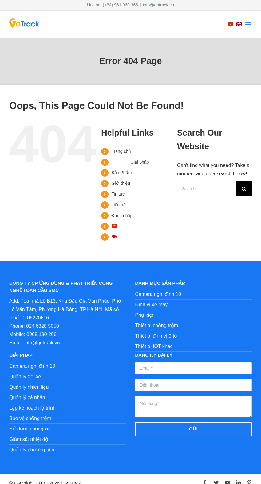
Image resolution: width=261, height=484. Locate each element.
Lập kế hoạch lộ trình (32, 408)
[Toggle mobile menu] (248, 24)
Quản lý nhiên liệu (29, 387)
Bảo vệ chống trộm (30, 418)
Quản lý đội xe (25, 376)
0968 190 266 (41, 334)
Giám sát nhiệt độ (28, 439)
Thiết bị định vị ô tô (156, 336)
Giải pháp (139, 162)
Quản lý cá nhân (27, 397)
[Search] (244, 188)
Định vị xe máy (151, 304)
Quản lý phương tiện (31, 449)
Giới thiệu (121, 183)
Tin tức (118, 194)
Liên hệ (119, 204)
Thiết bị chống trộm (156, 325)
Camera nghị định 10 (158, 294)
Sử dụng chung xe (29, 428)
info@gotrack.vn (158, 4)
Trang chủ (121, 151)
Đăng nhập (122, 215)
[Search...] (206, 188)
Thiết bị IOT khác (154, 346)
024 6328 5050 (42, 326)
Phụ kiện (145, 315)
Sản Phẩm (122, 172)
